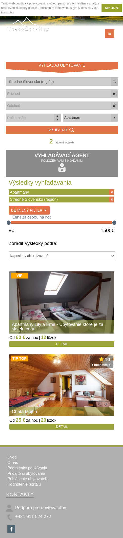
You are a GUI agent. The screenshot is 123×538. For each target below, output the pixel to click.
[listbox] (90, 118)
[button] (114, 93)
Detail (62, 344)
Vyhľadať (62, 130)
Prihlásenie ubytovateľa (28, 479)
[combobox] (58, 93)
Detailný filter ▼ (29, 210)
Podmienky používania (27, 468)
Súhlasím (111, 7)
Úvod (12, 457)
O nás (12, 462)
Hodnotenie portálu (24, 484)
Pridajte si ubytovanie (26, 473)
